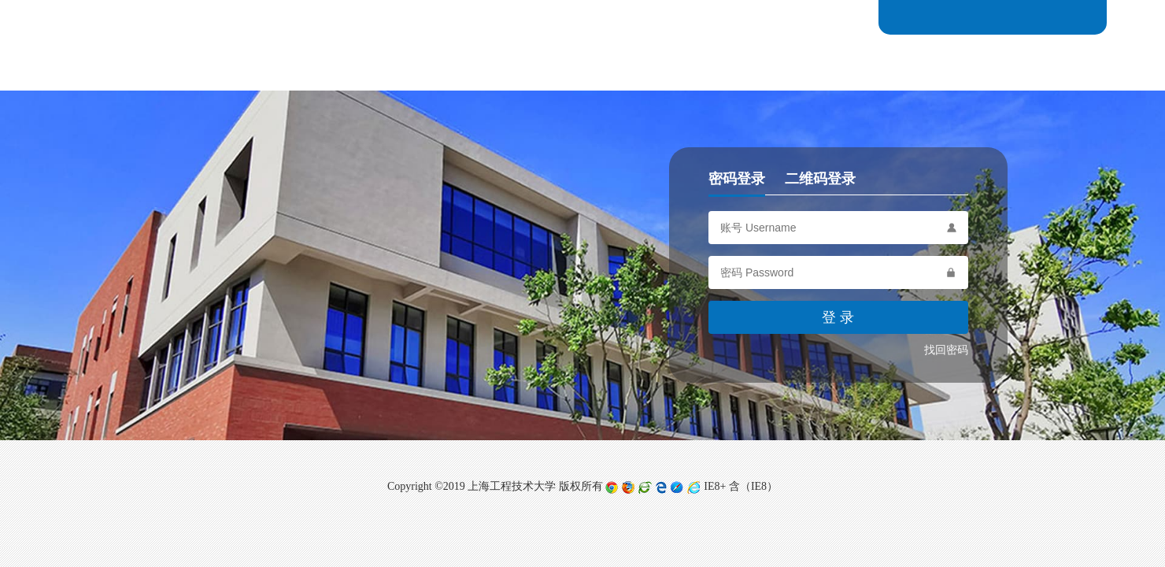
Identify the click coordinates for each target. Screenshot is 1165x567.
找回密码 (946, 350)
